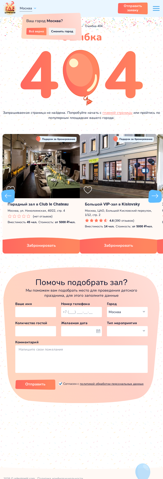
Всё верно (36, 31)
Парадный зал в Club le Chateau (38, 204)
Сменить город (62, 31)
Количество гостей (31, 323)
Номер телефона (75, 304)
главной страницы (117, 112)
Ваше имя (23, 304)
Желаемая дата (74, 323)
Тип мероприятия (122, 323)
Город (112, 304)
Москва (26, 8)
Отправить (35, 384)
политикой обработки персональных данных (111, 383)
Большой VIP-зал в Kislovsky (112, 204)
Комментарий (27, 342)
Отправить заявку (133, 8)
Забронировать (41, 245)
